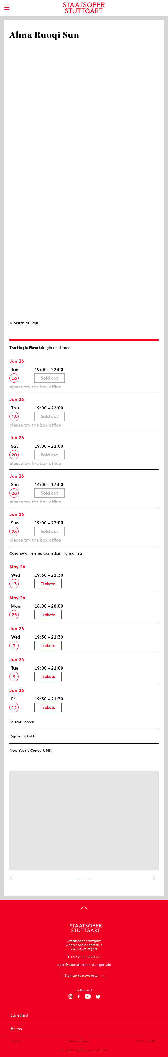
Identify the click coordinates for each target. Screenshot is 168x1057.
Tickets (48, 584)
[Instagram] (70, 996)
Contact (20, 1015)
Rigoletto (17, 736)
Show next (153, 877)
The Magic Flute (23, 347)
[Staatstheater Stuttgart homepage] (84, 7)
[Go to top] (84, 908)
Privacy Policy (146, 1041)
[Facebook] (79, 996)
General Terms (79, 1041)
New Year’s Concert (27, 750)
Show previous (10, 877)
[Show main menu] (6, 8)
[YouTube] (88, 996)
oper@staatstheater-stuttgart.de (84, 964)
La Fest (15, 721)
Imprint (16, 1041)
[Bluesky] (98, 996)
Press (16, 1029)
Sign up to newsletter (82, 975)
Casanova (18, 553)
